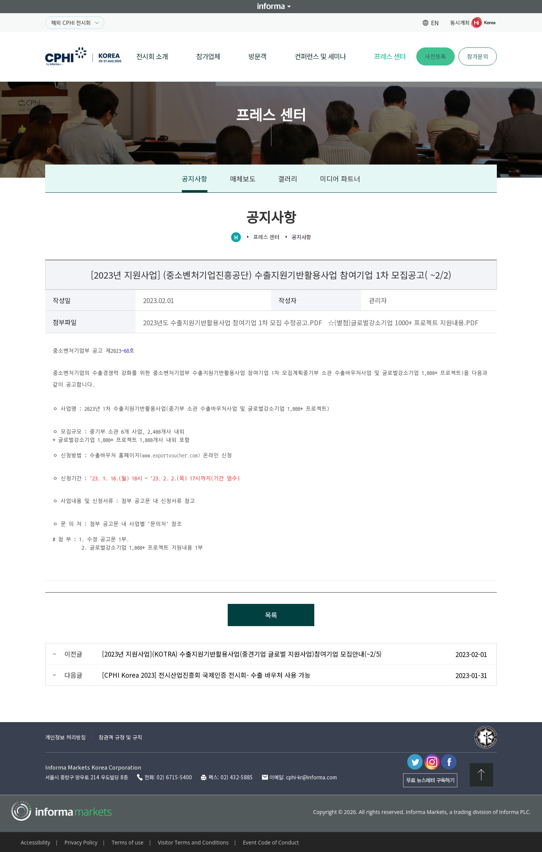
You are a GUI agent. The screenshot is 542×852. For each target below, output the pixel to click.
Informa (271, 6)
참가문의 (477, 56)
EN (435, 22)
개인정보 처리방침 (65, 737)
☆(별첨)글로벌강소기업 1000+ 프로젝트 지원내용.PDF (403, 322)
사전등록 (435, 56)
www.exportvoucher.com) (171, 455)
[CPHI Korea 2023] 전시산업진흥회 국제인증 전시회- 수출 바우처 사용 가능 (206, 675)
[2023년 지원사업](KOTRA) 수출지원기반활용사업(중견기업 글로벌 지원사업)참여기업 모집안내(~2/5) (242, 653)
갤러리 (287, 178)
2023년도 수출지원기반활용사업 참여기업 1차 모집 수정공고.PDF (232, 322)
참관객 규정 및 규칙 (120, 737)
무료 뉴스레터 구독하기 (430, 780)
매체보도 (243, 178)
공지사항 (194, 178)
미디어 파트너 (340, 178)
